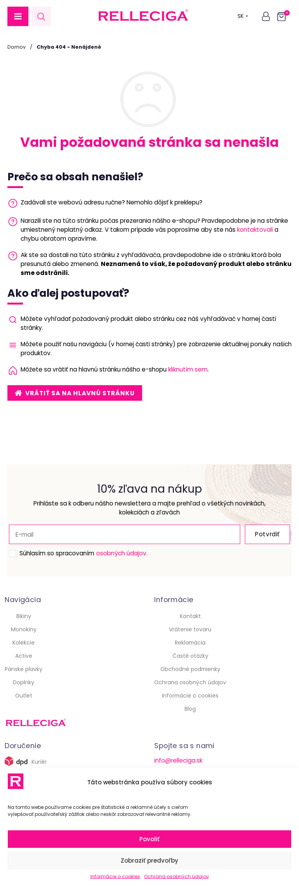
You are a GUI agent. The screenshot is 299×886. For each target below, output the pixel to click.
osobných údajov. (122, 553)
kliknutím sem (188, 369)
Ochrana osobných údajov (176, 876)
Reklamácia (190, 642)
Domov (16, 47)
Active (23, 656)
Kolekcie (23, 642)
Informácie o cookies (115, 876)
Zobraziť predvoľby (149, 860)
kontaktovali (255, 229)
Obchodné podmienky (190, 669)
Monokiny (24, 629)
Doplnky (23, 682)
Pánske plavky (23, 669)
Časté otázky (190, 656)
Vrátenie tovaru (190, 629)
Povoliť (149, 839)
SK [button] (242, 16)
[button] (17, 16)
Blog (190, 709)
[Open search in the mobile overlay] (41, 16)
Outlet (23, 695)
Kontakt (190, 616)
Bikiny (23, 616)
